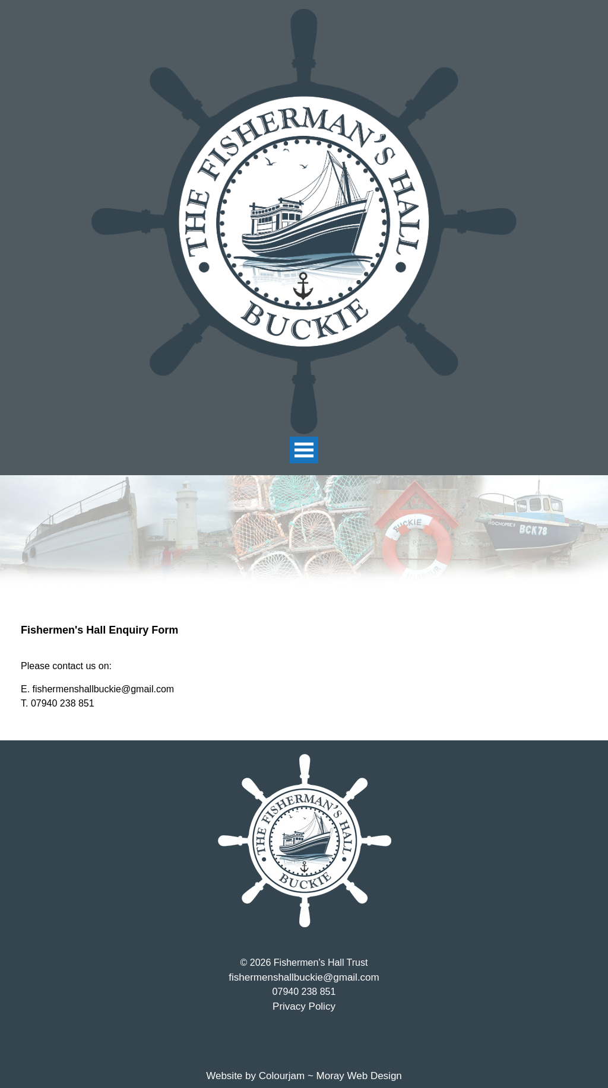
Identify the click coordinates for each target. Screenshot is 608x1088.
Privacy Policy (304, 1006)
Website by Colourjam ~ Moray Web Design (304, 1075)
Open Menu (304, 450)
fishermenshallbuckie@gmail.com (304, 977)
